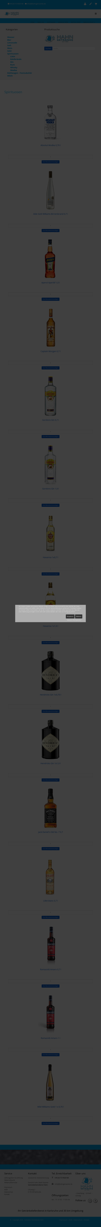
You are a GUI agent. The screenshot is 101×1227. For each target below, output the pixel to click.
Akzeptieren (70, 616)
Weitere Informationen (74, 620)
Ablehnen (78, 616)
